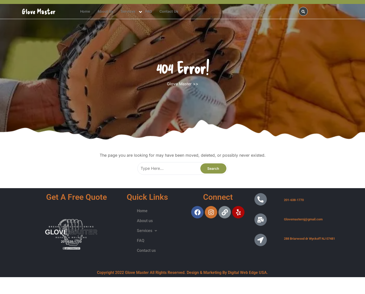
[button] (147, 231)
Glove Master (39, 11)
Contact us (168, 11)
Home (85, 11)
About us (105, 11)
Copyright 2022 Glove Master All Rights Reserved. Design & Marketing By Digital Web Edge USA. (182, 272)
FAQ (148, 11)
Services (128, 11)
